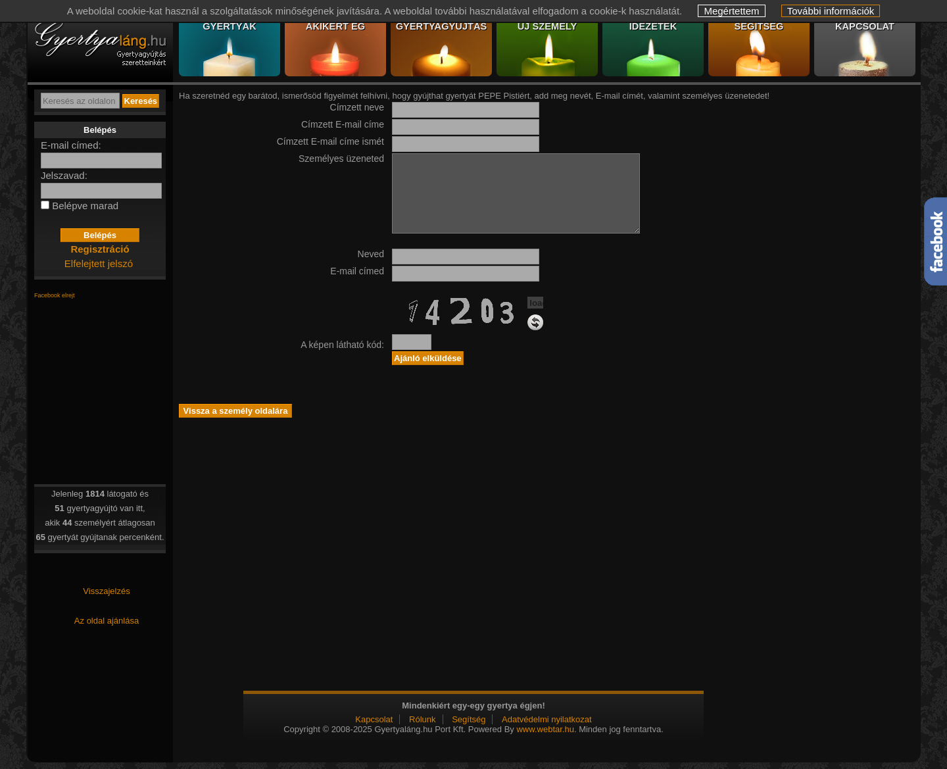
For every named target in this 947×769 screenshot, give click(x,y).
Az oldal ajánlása (106, 621)
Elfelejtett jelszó (98, 263)
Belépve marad (85, 205)
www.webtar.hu (544, 729)
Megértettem (731, 10)
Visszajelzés (106, 591)
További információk (831, 10)
